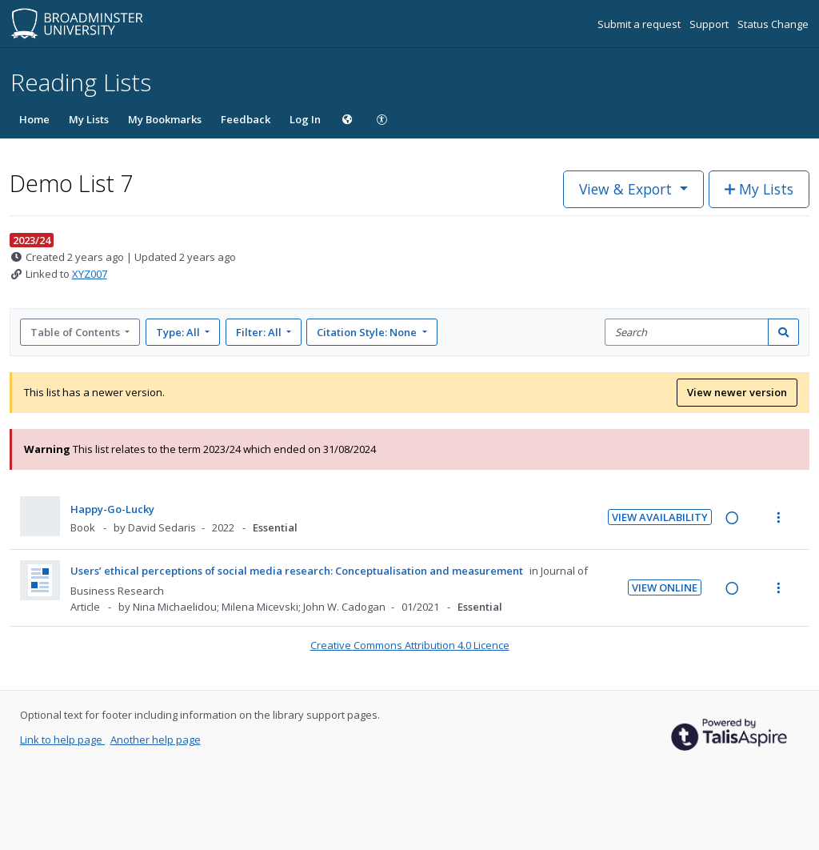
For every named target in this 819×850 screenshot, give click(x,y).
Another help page (155, 739)
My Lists (89, 119)
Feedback (245, 119)
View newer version (737, 392)
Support (710, 24)
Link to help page (62, 739)
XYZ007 (89, 274)
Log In (305, 119)
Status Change (773, 24)
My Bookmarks (165, 119)
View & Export (627, 188)
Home (34, 119)
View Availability (660, 517)
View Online (664, 587)
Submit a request (640, 24)
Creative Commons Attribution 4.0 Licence (409, 645)
